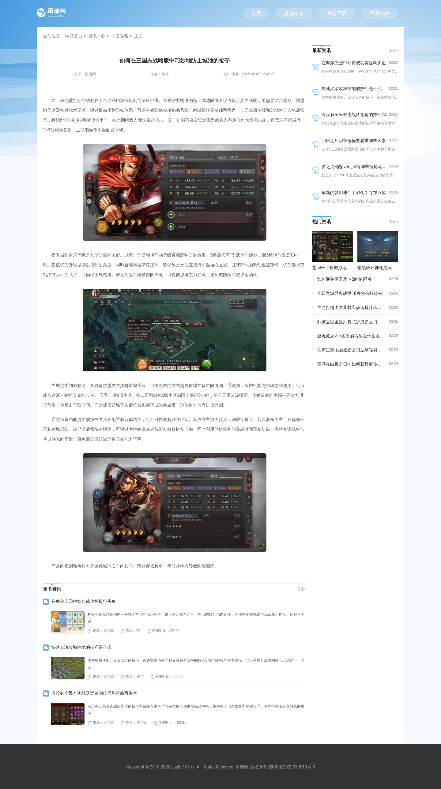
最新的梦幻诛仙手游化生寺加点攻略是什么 (362, 192)
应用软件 (380, 13)
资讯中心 (294, 13)
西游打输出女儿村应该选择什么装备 (351, 307)
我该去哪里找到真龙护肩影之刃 (347, 321)
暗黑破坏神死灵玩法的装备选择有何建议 (396, 267)
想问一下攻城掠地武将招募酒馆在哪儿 (348, 267)
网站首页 (73, 35)
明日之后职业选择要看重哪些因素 (354, 140)
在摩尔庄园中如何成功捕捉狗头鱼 (83, 601)
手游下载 (337, 13)
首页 (256, 13)
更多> (301, 589)
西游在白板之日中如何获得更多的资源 (353, 364)
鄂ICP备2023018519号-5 (291, 767)
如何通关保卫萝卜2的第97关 (344, 279)
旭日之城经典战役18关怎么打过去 (349, 293)
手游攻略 (119, 35)
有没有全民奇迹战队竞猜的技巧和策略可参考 (94, 693)
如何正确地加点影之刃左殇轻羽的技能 (353, 350)
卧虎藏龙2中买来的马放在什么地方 (350, 335)
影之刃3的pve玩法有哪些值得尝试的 (356, 166)
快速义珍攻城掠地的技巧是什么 (81, 647)
